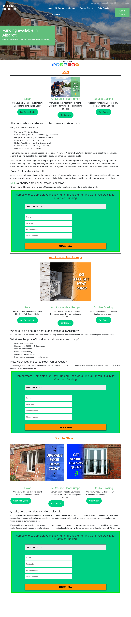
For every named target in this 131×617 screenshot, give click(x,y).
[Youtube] (73, 64)
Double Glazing (86, 8)
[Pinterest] (69, 64)
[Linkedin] (65, 64)
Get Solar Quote (27, 112)
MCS (13, 183)
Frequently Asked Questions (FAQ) (115, 3)
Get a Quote (122, 12)
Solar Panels (103, 8)
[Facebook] (54, 64)
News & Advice (53, 14)
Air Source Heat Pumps (65, 8)
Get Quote (103, 112)
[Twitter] (57, 64)
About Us (95, 3)
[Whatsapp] (61, 64)
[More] (77, 64)
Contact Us (65, 115)
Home (49, 8)
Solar (27, 98)
